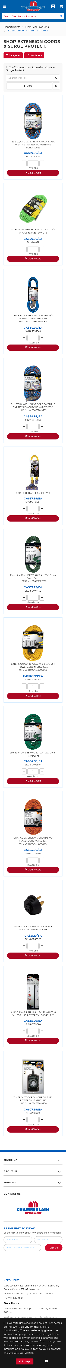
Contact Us (12, 1194)
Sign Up (54, 1248)
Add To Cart (34, 173)
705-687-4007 (19, 1294)
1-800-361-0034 (47, 1294)
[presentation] (33, 1259)
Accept (25, 1361)
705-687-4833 (15, 1298)
